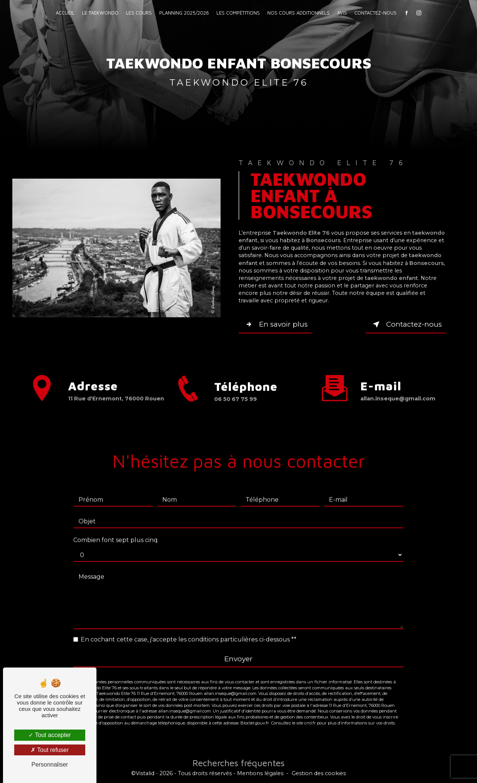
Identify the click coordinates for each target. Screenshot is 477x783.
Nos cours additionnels (298, 13)
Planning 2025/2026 (184, 13)
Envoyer (238, 649)
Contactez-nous (375, 13)
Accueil (65, 13)
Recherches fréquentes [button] (238, 763)
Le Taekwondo (100, 13)
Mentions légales (260, 773)
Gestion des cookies (319, 773)
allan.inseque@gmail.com (398, 389)
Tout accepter (49, 735)
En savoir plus (276, 324)
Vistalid (145, 773)
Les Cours (139, 13)
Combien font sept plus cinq (115, 530)
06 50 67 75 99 (235, 408)
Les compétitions (238, 13)
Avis (342, 13)
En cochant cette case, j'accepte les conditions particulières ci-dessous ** (188, 630)
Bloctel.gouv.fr (254, 713)
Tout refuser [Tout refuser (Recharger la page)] (50, 750)
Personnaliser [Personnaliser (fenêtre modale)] (49, 764)
